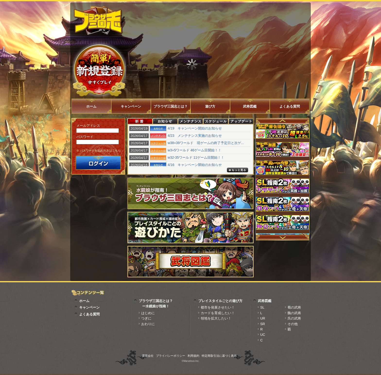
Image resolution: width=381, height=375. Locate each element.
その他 (292, 324)
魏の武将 (294, 313)
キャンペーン (131, 106)
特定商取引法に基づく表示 (219, 355)
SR (262, 324)
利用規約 (193, 355)
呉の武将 (294, 318)
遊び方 (210, 106)
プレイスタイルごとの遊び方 (220, 301)
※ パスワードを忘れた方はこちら (98, 150)
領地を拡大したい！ (216, 318)
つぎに (146, 318)
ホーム (91, 106)
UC (262, 335)
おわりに (148, 324)
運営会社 (148, 355)
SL (262, 307)
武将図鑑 (250, 106)
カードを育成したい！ (218, 313)
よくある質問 (289, 106)
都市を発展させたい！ (218, 307)
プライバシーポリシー (170, 355)
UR (262, 318)
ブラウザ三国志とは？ (171, 106)
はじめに (148, 313)
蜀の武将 (294, 307)
